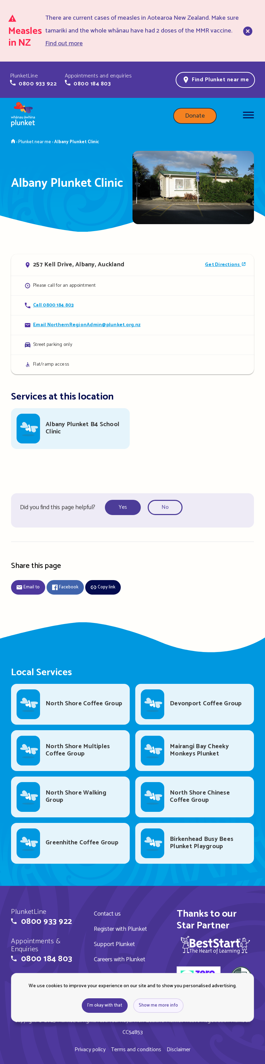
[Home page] (23, 116)
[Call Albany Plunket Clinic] (132, 305)
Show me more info (158, 1005)
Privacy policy (90, 1049)
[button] (33, 80)
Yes (123, 507)
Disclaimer (178, 1049)
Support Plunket (114, 944)
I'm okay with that (104, 1005)
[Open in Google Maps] (132, 265)
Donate (195, 116)
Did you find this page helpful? (57, 507)
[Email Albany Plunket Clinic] (132, 325)
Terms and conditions (136, 1049)
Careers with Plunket (119, 959)
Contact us (107, 914)
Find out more (64, 43)
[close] (247, 31)
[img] (215, 945)
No (165, 507)
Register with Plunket (120, 929)
